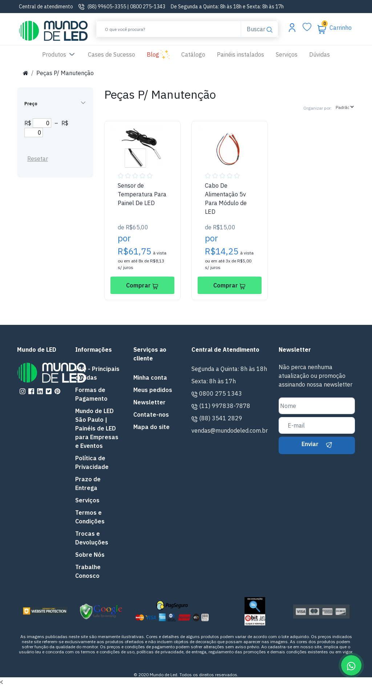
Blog (158, 55)
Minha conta (150, 377)
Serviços (287, 54)
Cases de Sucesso (114, 54)
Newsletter (149, 402)
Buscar (259, 28)
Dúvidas (319, 54)
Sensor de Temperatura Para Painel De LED (142, 194)
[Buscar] (168, 29)
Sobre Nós (90, 554)
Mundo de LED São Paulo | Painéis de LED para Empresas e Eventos (96, 428)
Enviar (317, 444)
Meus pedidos (152, 389)
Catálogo (193, 54)
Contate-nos (151, 414)
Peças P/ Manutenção (65, 73)
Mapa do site (151, 426)
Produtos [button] (59, 55)
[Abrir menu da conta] (292, 27)
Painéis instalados (240, 54)
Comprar (142, 285)
